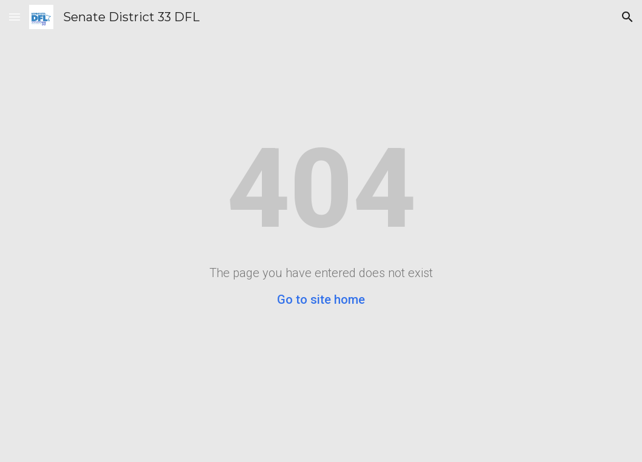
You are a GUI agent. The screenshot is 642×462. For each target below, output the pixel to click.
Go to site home (321, 299)
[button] (14, 16)
